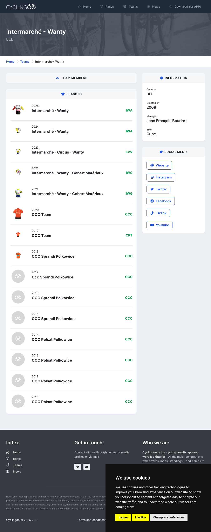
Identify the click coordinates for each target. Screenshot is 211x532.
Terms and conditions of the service (101, 520)
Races (17, 458)
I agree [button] (123, 517)
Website (159, 165)
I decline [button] (140, 517)
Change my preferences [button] (168, 517)
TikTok (158, 213)
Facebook (160, 201)
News (17, 471)
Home (10, 61)
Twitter (158, 189)
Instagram (161, 177)
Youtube (159, 225)
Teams (24, 61)
